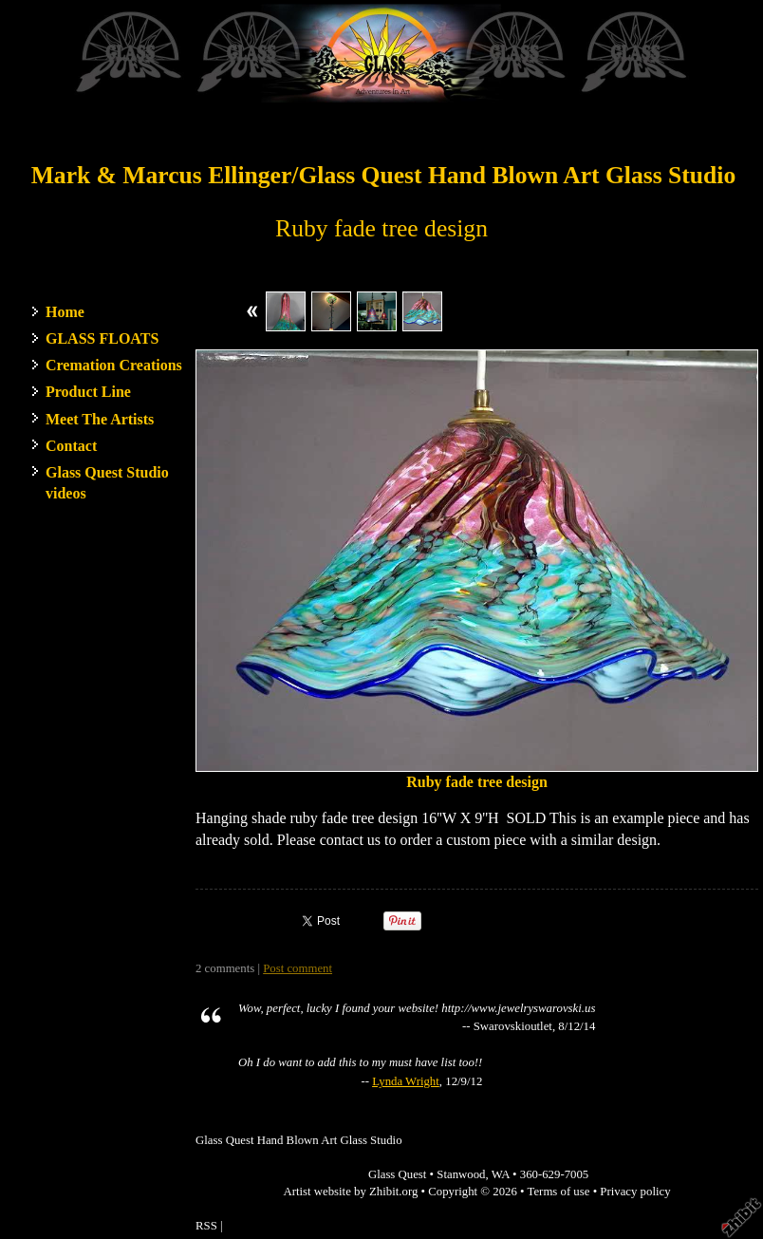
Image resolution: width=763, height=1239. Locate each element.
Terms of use (559, 1191)
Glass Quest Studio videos (107, 482)
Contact (71, 446)
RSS (206, 1225)
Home (65, 312)
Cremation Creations (114, 365)
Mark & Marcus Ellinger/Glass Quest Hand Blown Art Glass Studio (383, 175)
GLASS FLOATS (102, 338)
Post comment (297, 968)
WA (501, 1174)
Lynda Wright (405, 1081)
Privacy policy (635, 1191)
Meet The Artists (100, 419)
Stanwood (461, 1174)
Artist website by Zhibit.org (350, 1191)
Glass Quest (397, 1174)
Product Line (88, 392)
